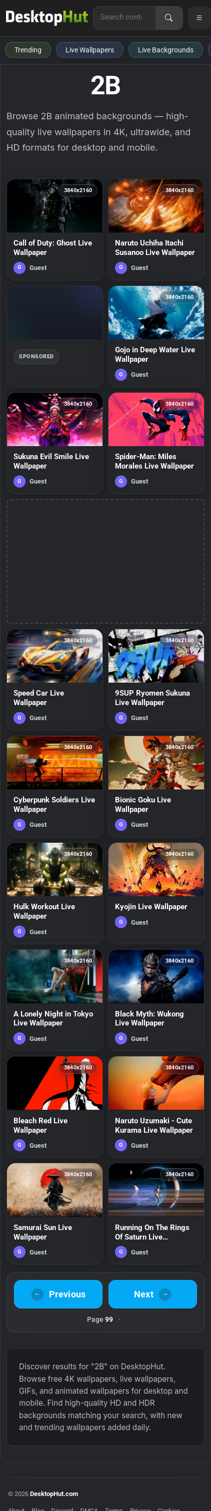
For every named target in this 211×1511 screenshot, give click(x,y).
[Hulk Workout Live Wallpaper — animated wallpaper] (54, 893)
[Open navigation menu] (199, 17)
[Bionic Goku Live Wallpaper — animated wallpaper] (156, 786)
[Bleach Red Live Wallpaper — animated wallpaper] (54, 1106)
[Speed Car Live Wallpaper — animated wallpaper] (54, 679)
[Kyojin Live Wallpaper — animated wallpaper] (156, 893)
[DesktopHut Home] (47, 18)
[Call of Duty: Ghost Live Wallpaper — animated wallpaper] (54, 229)
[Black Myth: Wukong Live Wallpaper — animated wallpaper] (156, 1000)
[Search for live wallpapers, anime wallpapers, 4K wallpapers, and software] (125, 16)
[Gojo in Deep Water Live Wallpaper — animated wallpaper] (156, 336)
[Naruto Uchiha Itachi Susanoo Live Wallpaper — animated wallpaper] (156, 229)
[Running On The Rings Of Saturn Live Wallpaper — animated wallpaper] (156, 1213)
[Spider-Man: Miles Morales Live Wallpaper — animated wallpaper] (156, 443)
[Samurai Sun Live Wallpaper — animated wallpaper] (54, 1213)
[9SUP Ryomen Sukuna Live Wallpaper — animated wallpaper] (156, 679)
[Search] (169, 17)
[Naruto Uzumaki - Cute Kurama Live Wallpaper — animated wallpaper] (156, 1106)
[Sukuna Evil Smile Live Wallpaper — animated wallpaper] (54, 443)
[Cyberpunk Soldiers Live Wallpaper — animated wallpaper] (54, 786)
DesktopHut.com (54, 1494)
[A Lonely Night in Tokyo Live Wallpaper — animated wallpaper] (54, 1000)
